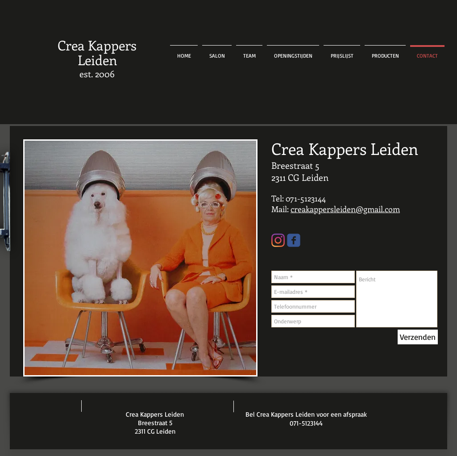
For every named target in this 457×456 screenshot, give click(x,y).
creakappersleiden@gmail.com (345, 209)
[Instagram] (278, 240)
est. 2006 (97, 73)
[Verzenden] (418, 337)
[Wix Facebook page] (293, 240)
